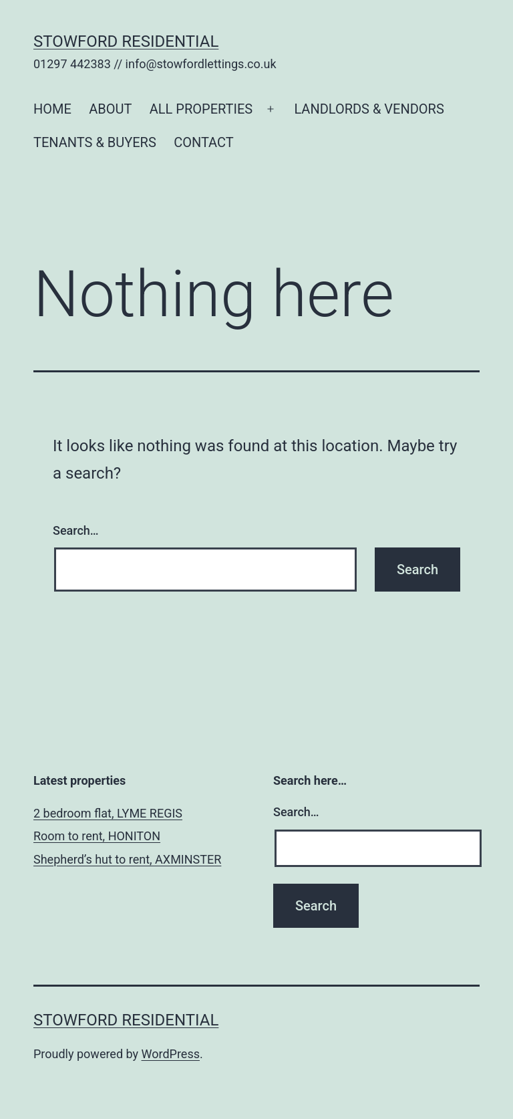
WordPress (171, 1054)
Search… (76, 530)
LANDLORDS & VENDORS (369, 109)
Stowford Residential (125, 41)
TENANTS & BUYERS (94, 142)
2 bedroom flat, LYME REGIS (107, 813)
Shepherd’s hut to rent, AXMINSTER (127, 859)
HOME (52, 109)
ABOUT (110, 109)
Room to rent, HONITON (96, 836)
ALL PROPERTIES (201, 109)
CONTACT (204, 142)
